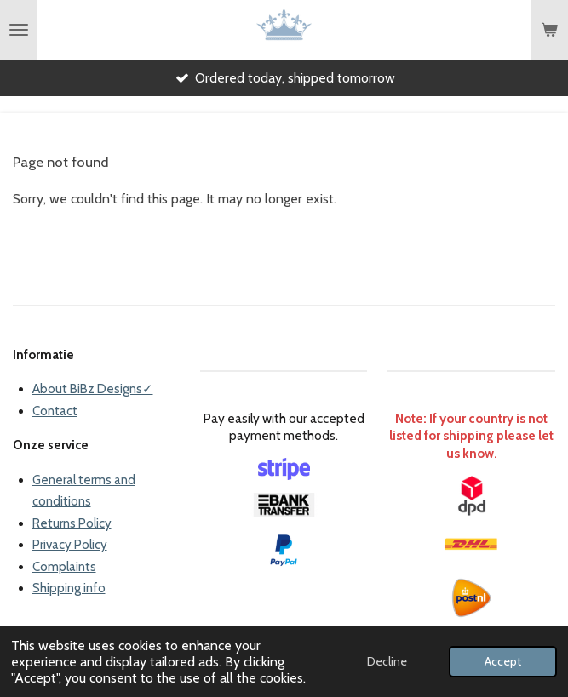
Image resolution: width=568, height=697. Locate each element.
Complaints (64, 566)
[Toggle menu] (18, 30)
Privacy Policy (69, 544)
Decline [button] (387, 661)
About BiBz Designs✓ (92, 389)
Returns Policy (72, 523)
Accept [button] (503, 661)
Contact (54, 411)
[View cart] (549, 30)
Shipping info (69, 588)
